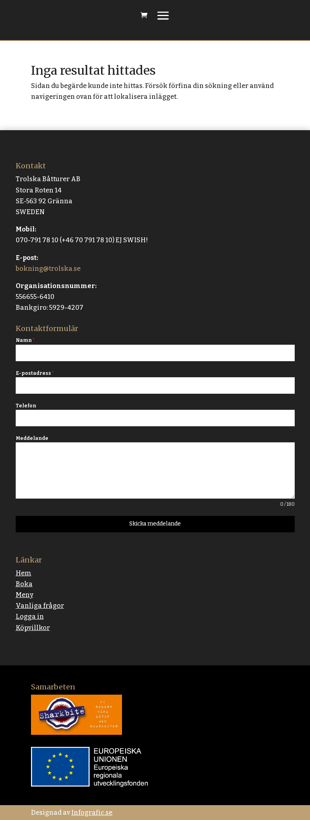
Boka (24, 584)
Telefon (26, 406)
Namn (25, 340)
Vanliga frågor (40, 605)
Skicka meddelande (155, 523)
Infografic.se (91, 812)
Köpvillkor (33, 628)
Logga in (30, 616)
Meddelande (32, 438)
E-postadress (35, 373)
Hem (23, 573)
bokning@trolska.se (48, 268)
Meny (24, 595)
